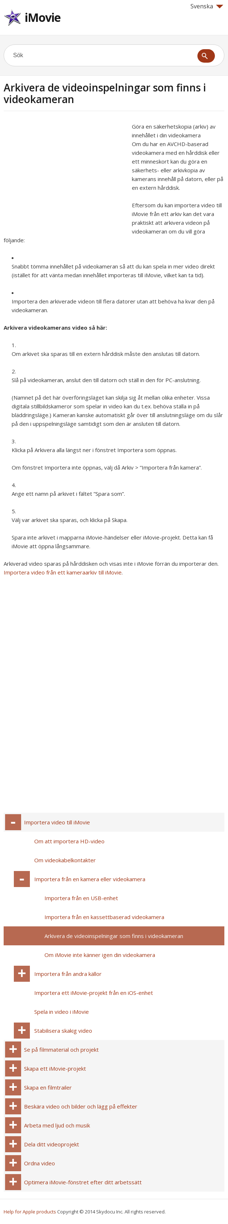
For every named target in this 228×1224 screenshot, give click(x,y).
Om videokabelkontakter (65, 860)
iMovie (42, 17)
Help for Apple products (30, 1211)
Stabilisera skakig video (63, 1030)
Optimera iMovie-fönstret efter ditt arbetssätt (83, 1182)
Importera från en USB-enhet (81, 898)
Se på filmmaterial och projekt (61, 1049)
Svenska (206, 6)
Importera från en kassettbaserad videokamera (104, 917)
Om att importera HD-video (69, 841)
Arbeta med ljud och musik (57, 1125)
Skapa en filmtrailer (48, 1087)
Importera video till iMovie (57, 822)
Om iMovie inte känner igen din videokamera (99, 954)
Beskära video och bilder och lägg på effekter (80, 1106)
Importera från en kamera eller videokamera (89, 879)
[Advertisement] (65, 173)
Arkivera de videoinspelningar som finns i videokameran (113, 935)
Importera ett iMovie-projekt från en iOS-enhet (93, 992)
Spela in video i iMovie (61, 1011)
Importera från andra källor (68, 973)
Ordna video (39, 1163)
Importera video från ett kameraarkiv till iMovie (63, 572)
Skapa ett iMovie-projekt (55, 1068)
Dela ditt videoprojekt (51, 1144)
